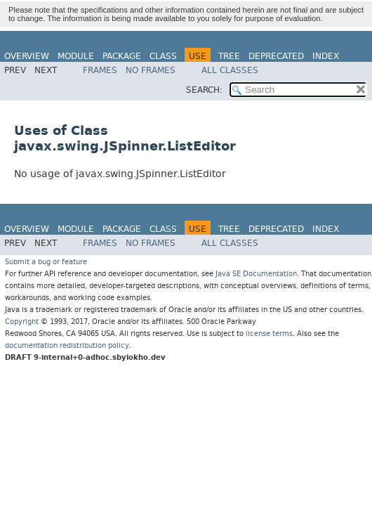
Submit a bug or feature (46, 262)
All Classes (229, 70)
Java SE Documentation (256, 274)
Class (163, 56)
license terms (269, 333)
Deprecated (276, 56)
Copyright (22, 321)
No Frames (150, 70)
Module (76, 56)
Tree (229, 56)
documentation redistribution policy (66, 345)
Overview (26, 56)
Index (325, 56)
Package (121, 56)
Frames (100, 70)
